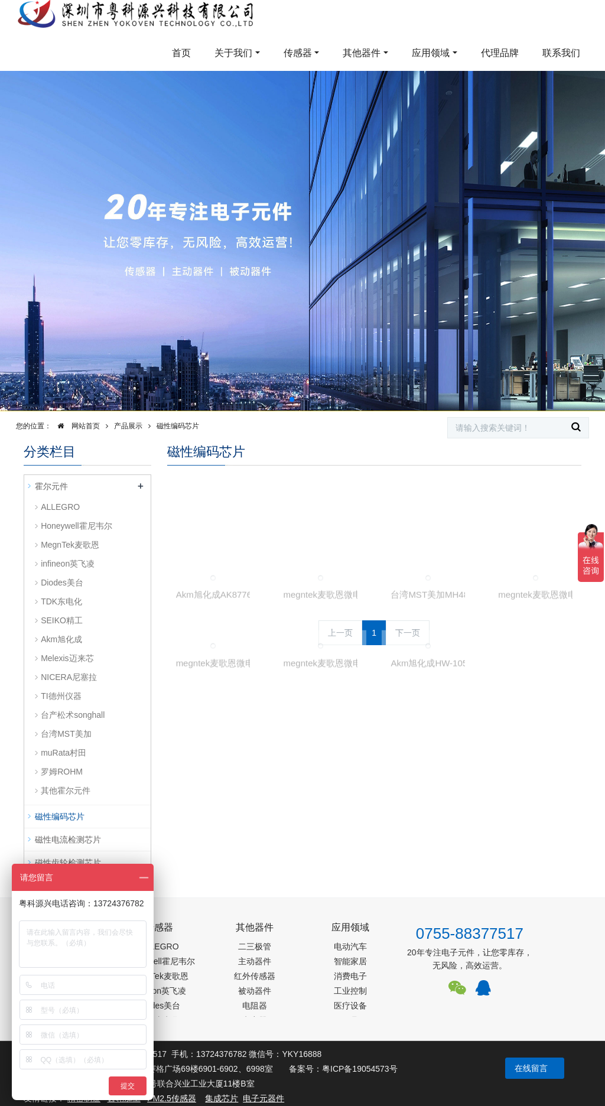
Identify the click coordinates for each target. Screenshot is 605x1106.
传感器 (298, 53)
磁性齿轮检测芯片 (68, 862)
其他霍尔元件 (65, 790)
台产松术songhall (73, 715)
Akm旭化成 (61, 639)
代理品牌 (500, 53)
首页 (181, 53)
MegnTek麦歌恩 (70, 544)
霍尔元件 (51, 486)
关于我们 (233, 53)
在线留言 (531, 1068)
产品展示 (128, 426)
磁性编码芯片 (178, 426)
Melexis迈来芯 (67, 658)
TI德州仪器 (61, 696)
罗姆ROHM (62, 771)
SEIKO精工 (62, 620)
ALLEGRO (60, 507)
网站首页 (75, 426)
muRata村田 (63, 752)
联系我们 (561, 53)
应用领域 (431, 53)
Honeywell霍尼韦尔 (76, 526)
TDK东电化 (61, 601)
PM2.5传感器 (171, 1098)
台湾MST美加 (66, 734)
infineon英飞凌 (68, 563)
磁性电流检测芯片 (68, 839)
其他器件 (361, 53)
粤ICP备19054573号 (360, 1069)
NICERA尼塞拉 (69, 677)
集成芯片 (221, 1098)
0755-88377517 (469, 933)
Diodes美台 (62, 582)
